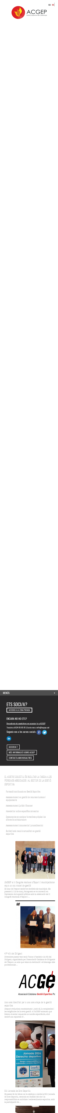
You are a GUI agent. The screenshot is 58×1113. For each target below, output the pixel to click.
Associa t (13, 746)
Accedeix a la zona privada (19, 710)
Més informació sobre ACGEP (22, 752)
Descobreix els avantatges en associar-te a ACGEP (26, 723)
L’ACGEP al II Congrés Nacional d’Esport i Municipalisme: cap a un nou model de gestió (29, 883)
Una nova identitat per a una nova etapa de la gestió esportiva (28, 1003)
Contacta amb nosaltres (20, 757)
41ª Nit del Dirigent (13, 953)
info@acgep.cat (43, 727)
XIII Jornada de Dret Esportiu (17, 1090)
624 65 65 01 (20, 727)
